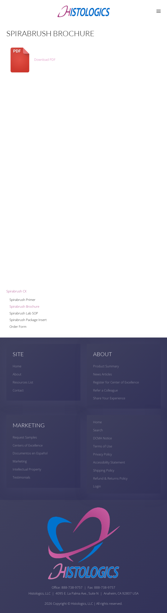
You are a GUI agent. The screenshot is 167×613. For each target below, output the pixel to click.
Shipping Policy (103, 470)
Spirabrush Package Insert (28, 320)
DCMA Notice (102, 438)
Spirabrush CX (16, 291)
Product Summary (106, 366)
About (17, 374)
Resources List (23, 382)
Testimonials (21, 477)
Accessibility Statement (109, 462)
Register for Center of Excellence (116, 382)
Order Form (18, 326)
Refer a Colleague (105, 390)
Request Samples (25, 437)
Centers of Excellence (28, 445)
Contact (18, 390)
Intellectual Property (27, 469)
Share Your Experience (109, 398)
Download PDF (31, 59)
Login (97, 486)
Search (98, 430)
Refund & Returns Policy (110, 478)
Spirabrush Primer (22, 300)
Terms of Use (102, 446)
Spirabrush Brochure (24, 306)
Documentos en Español (30, 453)
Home (17, 366)
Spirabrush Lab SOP (24, 313)
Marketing (20, 461)
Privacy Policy (102, 454)
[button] (158, 11)
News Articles (102, 374)
